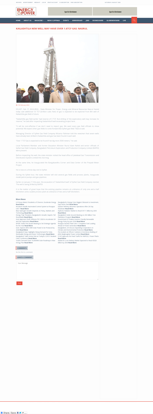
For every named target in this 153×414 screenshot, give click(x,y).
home (18, 20)
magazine (39, 20)
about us (27, 20)
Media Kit (37, 2)
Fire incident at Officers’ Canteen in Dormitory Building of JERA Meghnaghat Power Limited (77, 232)
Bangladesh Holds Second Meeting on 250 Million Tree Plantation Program (77, 215)
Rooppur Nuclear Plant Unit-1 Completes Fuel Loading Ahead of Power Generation (76, 224)
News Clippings (53, 20)
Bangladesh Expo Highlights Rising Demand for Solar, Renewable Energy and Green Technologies (35, 232)
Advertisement (28, 2)
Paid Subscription (76, 2)
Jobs (87, 20)
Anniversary (77, 20)
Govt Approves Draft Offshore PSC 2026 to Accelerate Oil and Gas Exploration (35, 219)
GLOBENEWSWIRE (113, 20)
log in (44, 2)
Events (66, 20)
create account (52, 2)
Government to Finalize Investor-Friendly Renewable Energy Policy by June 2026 (76, 219)
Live (124, 20)
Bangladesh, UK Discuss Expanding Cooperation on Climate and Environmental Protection (75, 228)
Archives (19, 2)
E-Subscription (64, 2)
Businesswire (98, 20)
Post (19, 283)
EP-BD (26, 11)
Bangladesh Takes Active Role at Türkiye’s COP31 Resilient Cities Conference (36, 236)
